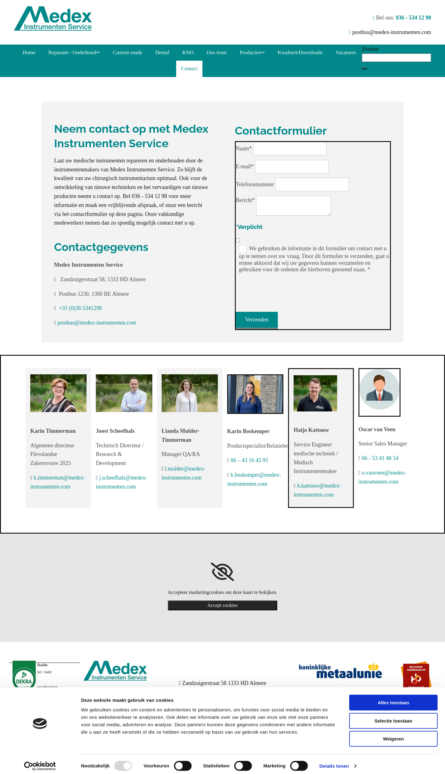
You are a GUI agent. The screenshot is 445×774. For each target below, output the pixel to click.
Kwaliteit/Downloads (300, 52)
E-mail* (245, 166)
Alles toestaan (393, 698)
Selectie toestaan (394, 716)
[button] (364, 68)
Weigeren (393, 734)
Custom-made (127, 52)
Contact (189, 68)
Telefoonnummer (255, 184)
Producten (250, 52)
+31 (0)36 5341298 (80, 308)
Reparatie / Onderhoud (72, 52)
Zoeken (370, 49)
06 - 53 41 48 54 (380, 458)
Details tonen (334, 761)
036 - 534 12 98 (413, 18)
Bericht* (245, 200)
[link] (74, 53)
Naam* (244, 148)
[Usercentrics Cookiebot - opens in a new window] (40, 762)
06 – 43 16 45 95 (249, 460)
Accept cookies (222, 605)
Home (29, 52)
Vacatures (346, 52)
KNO (188, 52)
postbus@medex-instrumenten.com (391, 32)
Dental (162, 52)
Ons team (217, 52)
